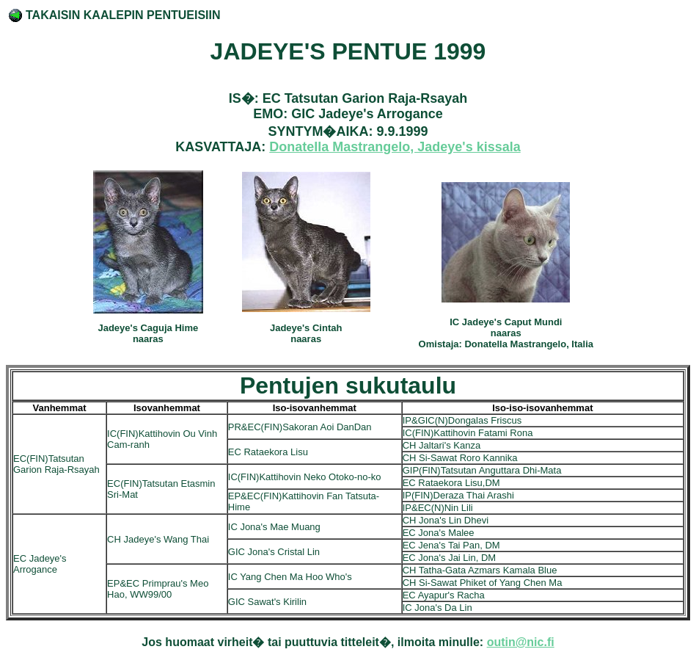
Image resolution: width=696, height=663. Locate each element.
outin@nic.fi (520, 642)
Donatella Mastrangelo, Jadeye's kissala (394, 147)
